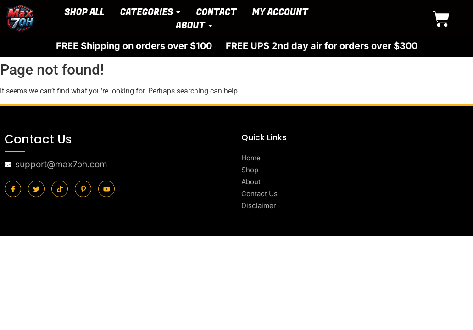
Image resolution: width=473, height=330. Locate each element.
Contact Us (259, 193)
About (251, 181)
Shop (249, 169)
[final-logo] (20, 19)
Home (251, 158)
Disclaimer (258, 205)
